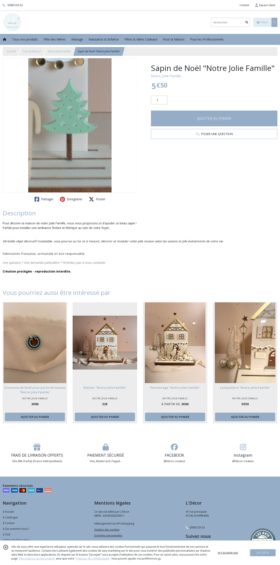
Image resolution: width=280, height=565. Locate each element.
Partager (44, 199)
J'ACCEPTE (263, 552)
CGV (6, 534)
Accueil (11, 51)
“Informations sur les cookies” (36, 558)
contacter (99, 262)
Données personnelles (108, 535)
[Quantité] (159, 100)
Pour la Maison (32, 51)
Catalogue (10, 517)
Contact (244, 5)
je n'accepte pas (228, 552)
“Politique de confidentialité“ (92, 558)
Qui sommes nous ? (16, 529)
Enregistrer (71, 199)
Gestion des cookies (106, 530)
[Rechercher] (247, 22)
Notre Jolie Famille (59, 51)
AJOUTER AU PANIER (214, 118)
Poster (97, 199)
